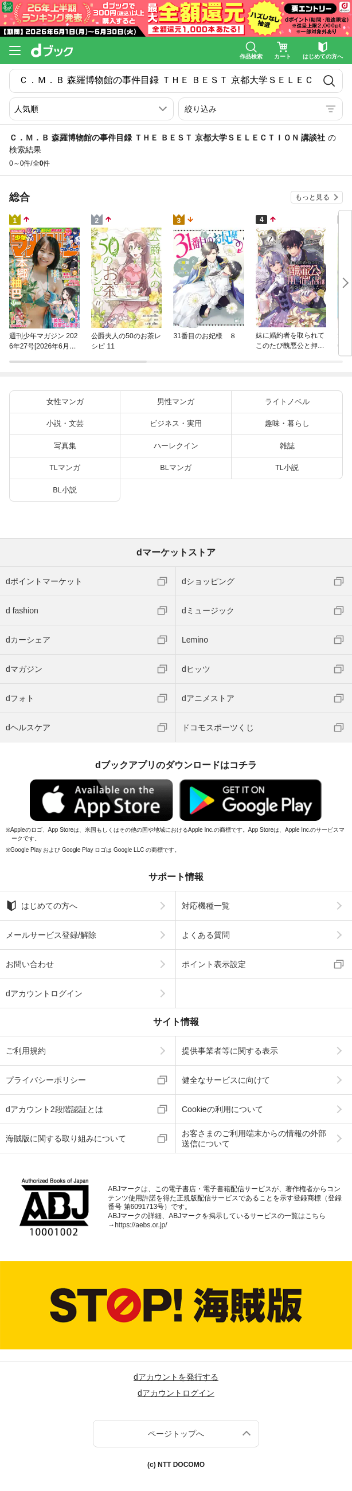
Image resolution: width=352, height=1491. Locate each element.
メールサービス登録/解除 (51, 935)
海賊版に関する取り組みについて (66, 1138)
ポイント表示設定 (214, 964)
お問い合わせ (30, 964)
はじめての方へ (41, 905)
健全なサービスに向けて (226, 1080)
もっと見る (312, 197)
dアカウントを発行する (176, 1377)
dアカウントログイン (44, 993)
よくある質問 (206, 935)
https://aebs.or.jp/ (141, 1225)
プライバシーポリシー (46, 1080)
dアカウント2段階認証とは (54, 1109)
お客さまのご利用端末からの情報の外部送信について (254, 1138)
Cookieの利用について (222, 1109)
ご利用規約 (26, 1050)
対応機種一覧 (206, 905)
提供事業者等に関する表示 (230, 1050)
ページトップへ (176, 1433)
